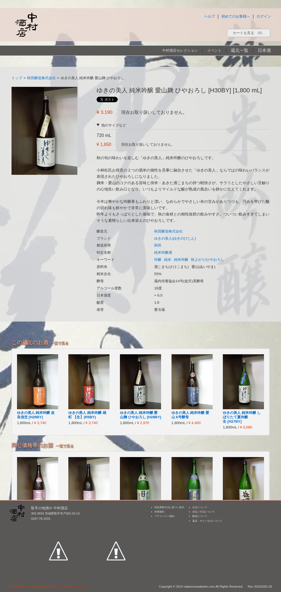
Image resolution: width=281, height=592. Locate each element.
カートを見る (249, 33)
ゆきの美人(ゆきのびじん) (175, 238)
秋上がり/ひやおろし (207, 260)
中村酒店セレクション (180, 50)
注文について (199, 507)
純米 (167, 260)
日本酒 (264, 50)
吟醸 (157, 260)
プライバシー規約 (164, 516)
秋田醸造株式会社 (41, 78)
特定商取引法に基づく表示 (169, 507)
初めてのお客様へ (235, 16)
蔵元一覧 (239, 50)
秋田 (157, 245)
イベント (214, 50)
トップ (17, 78)
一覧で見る (60, 343)
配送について (199, 516)
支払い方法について (203, 511)
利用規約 (159, 511)
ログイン (264, 16)
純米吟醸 (181, 260)
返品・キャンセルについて (207, 520)
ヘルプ (209, 16)
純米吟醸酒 (163, 252)
